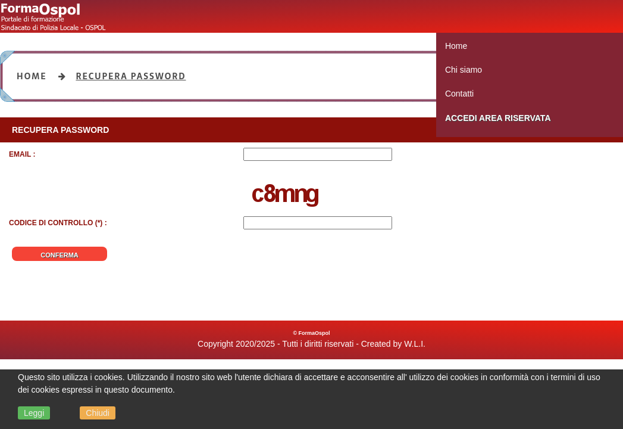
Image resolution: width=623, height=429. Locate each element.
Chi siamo (463, 69)
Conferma (59, 255)
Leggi (34, 413)
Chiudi (97, 413)
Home (456, 46)
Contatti (459, 93)
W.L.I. (414, 344)
